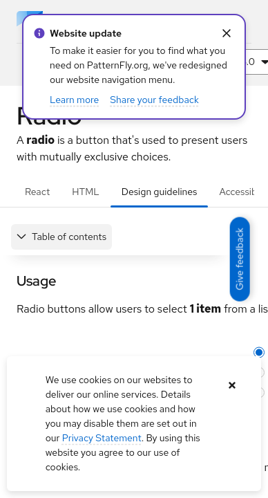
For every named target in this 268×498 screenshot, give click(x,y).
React (37, 191)
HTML (85, 191)
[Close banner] (232, 385)
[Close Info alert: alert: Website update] (226, 33)
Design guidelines (160, 191)
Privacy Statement (102, 438)
